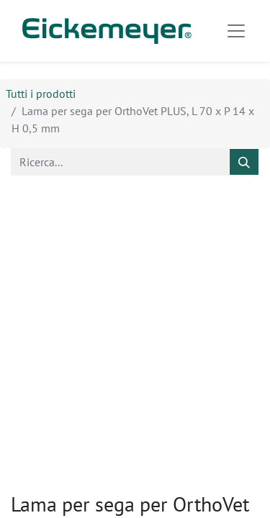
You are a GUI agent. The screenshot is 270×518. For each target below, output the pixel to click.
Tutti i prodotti (41, 93)
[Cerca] (244, 162)
